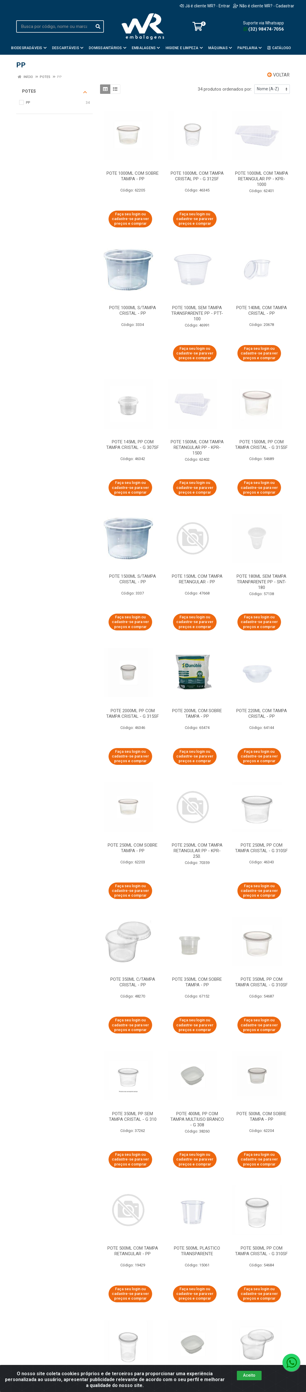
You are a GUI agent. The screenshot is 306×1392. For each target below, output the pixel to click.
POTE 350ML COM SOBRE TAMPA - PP (197, 982)
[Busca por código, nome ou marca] (54, 26)
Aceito (249, 1375)
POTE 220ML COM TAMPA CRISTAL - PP (261, 713)
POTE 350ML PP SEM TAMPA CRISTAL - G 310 (133, 1116)
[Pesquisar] (98, 26)
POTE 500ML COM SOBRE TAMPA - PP (261, 1116)
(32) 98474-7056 (264, 29)
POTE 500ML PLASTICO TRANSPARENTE (197, 1251)
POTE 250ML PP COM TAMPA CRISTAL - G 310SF (261, 847)
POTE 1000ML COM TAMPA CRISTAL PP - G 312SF (197, 176)
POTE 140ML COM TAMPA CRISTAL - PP (261, 310)
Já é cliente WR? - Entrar (205, 6)
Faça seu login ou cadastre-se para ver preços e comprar (130, 219)
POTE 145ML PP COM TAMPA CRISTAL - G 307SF (132, 444)
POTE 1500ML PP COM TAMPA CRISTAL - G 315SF (261, 444)
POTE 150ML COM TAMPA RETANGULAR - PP (197, 579)
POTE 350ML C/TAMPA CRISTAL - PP (132, 982)
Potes (54, 91)
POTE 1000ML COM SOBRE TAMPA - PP (133, 176)
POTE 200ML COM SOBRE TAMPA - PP (197, 713)
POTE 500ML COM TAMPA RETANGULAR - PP (132, 1251)
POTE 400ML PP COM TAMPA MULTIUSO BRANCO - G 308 (197, 1119)
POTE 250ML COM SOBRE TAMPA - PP (132, 847)
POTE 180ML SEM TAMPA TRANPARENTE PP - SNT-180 (261, 582)
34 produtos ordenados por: (225, 89)
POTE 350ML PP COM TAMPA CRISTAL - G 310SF (261, 982)
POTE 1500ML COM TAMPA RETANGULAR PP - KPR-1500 (197, 447)
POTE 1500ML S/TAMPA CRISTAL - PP (132, 579)
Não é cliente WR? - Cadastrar (263, 6)
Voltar (278, 75)
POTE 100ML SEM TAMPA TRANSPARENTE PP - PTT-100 (197, 313)
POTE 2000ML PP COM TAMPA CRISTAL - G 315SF (132, 713)
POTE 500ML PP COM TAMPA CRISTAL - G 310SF (261, 1251)
